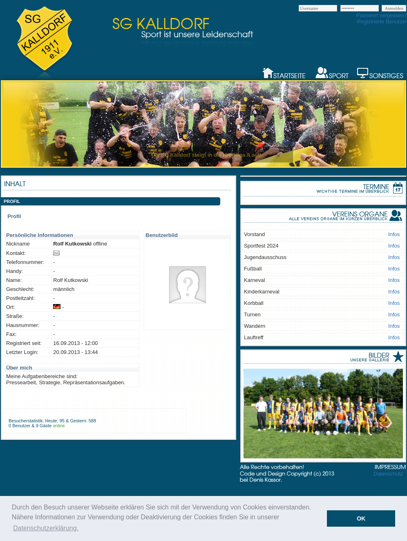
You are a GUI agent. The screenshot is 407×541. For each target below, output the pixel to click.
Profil (14, 216)
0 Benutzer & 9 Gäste (30, 425)
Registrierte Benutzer (382, 21)
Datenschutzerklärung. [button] (45, 528)
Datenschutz (388, 474)
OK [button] (361, 518)
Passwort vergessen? (381, 15)
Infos (394, 234)
